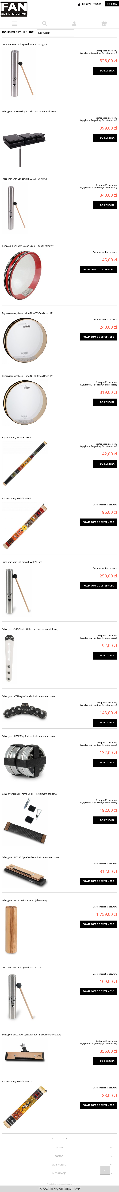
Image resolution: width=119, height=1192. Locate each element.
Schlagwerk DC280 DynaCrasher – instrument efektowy (30, 857)
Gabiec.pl (68, 1184)
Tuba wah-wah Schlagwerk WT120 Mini (22, 967)
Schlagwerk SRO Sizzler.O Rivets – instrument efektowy (30, 629)
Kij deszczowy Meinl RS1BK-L (17, 437)
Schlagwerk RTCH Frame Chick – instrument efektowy (29, 793)
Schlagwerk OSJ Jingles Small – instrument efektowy (28, 696)
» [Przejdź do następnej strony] (66, 1138)
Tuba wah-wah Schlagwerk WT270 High (22, 561)
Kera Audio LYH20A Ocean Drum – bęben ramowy (27, 245)
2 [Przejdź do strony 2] (59, 1138)
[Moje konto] (74, 23)
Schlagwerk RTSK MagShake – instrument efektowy (28, 736)
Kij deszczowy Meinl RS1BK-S (17, 1081)
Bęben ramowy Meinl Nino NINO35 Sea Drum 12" (27, 313)
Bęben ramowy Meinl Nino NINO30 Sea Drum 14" (27, 375)
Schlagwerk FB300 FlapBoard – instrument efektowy (29, 111)
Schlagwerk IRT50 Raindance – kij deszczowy (25, 900)
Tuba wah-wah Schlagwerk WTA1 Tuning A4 (24, 178)
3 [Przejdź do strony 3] (63, 1138)
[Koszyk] (104, 23)
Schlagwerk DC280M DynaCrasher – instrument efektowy (31, 1034)
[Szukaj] (44, 23)
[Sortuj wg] (55, 32)
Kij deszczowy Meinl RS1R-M (16, 498)
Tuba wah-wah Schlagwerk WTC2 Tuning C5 (24, 44)
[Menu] (15, 23)
